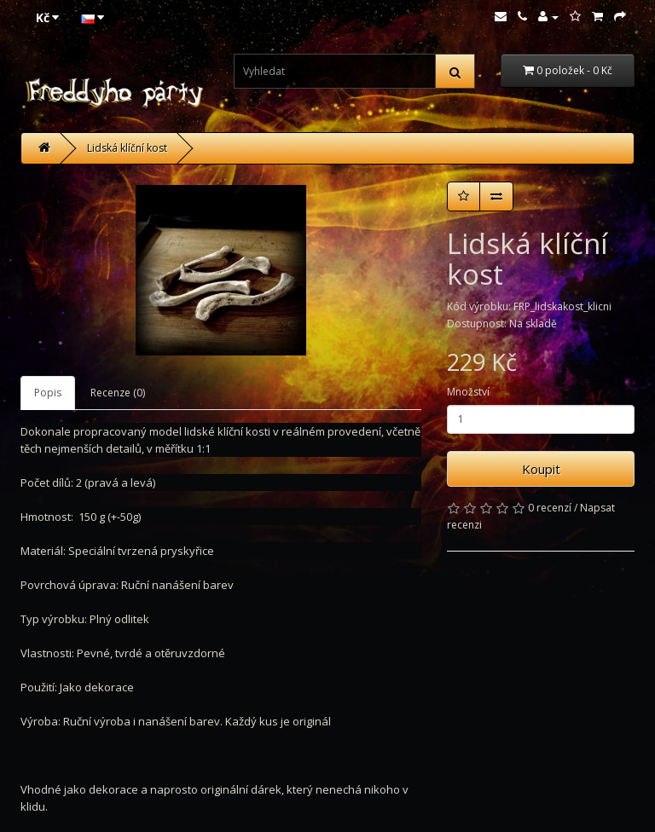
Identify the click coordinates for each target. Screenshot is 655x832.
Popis (47, 392)
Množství (468, 391)
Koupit (541, 468)
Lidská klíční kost (127, 148)
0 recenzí (549, 507)
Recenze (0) (117, 392)
